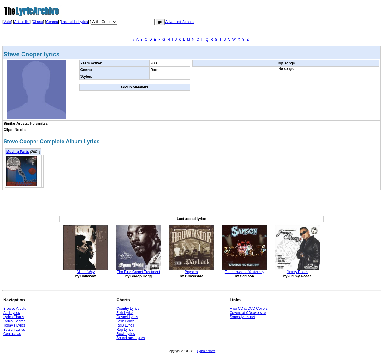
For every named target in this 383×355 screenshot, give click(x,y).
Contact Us (12, 334)
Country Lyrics (127, 308)
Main (7, 22)
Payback (191, 272)
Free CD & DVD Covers (249, 308)
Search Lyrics (14, 329)
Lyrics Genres (14, 321)
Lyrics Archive (206, 351)
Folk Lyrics (124, 313)
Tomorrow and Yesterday (244, 272)
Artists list (21, 22)
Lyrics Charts (13, 317)
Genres (52, 22)
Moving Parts (17, 152)
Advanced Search (179, 22)
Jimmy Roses (297, 272)
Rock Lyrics (125, 334)
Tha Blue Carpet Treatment (138, 272)
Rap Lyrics (124, 329)
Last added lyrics (74, 22)
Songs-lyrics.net (242, 317)
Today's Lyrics (14, 325)
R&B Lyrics (125, 325)
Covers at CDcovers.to (248, 313)
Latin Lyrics (125, 321)
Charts (38, 22)
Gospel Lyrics (127, 317)
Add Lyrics (11, 313)
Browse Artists (14, 308)
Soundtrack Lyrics (130, 338)
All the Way (86, 272)
